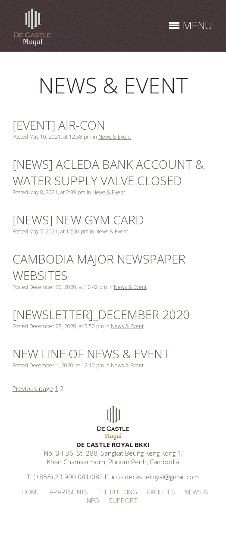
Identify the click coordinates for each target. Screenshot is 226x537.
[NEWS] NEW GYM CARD (78, 219)
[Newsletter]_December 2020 (101, 314)
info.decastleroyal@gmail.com (155, 476)
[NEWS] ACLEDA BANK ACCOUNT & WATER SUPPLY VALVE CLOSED (108, 172)
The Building (117, 491)
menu (197, 25)
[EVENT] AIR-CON (59, 125)
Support (123, 500)
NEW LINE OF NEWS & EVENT (91, 353)
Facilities (161, 491)
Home (31, 491)
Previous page (33, 389)
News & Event (114, 136)
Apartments (69, 491)
